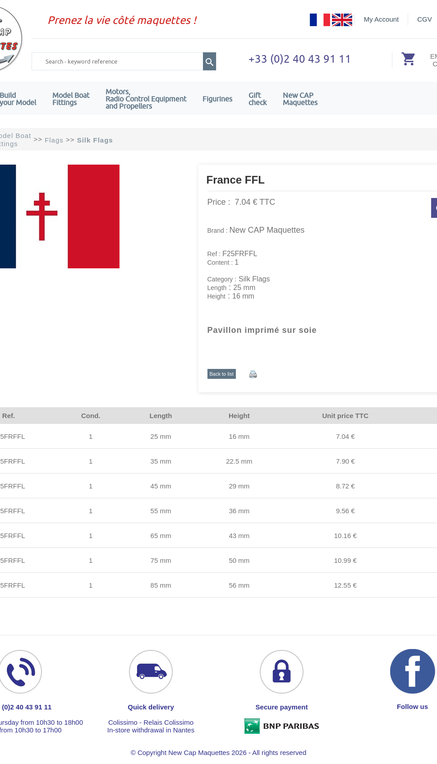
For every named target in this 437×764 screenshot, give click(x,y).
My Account (381, 19)
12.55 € (345, 585)
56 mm (239, 585)
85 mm (161, 585)
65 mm (161, 535)
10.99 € (345, 560)
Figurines (217, 99)
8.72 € (345, 486)
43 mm (239, 535)
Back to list (222, 374)
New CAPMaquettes (300, 98)
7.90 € (345, 461)
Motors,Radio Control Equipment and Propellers (146, 98)
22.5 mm (239, 461)
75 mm (161, 560)
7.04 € (345, 436)
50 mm (239, 560)
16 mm (239, 436)
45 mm (161, 486)
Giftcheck (257, 98)
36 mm (239, 511)
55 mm (161, 511)
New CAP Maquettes (267, 230)
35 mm (161, 461)
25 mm (161, 436)
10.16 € (345, 535)
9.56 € (345, 511)
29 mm (239, 486)
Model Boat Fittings (70, 98)
